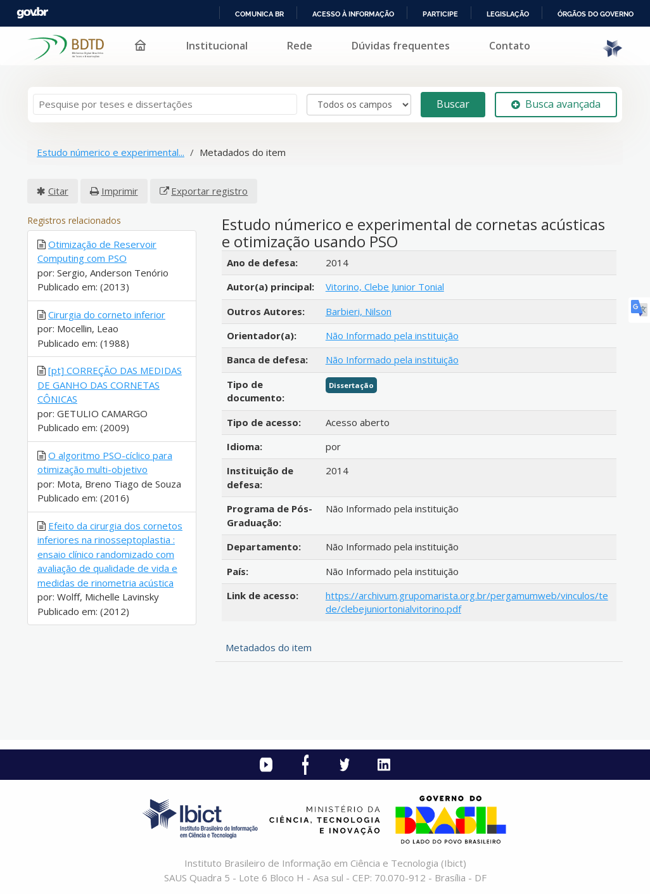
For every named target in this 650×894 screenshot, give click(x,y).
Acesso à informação (353, 14)
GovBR (32, 13)
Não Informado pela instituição (392, 335)
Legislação (508, 14)
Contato (509, 46)
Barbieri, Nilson (359, 311)
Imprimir (119, 191)
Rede (299, 46)
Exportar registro (209, 191)
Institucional (217, 46)
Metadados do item (269, 647)
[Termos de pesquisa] (165, 104)
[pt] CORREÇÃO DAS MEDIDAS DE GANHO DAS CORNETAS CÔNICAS (109, 384)
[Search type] (359, 104)
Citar (58, 191)
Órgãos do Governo (596, 14)
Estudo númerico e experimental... (110, 152)
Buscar (453, 104)
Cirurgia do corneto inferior (106, 314)
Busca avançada (556, 104)
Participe (440, 14)
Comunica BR (259, 14)
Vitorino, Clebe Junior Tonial (385, 286)
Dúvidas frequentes (401, 46)
